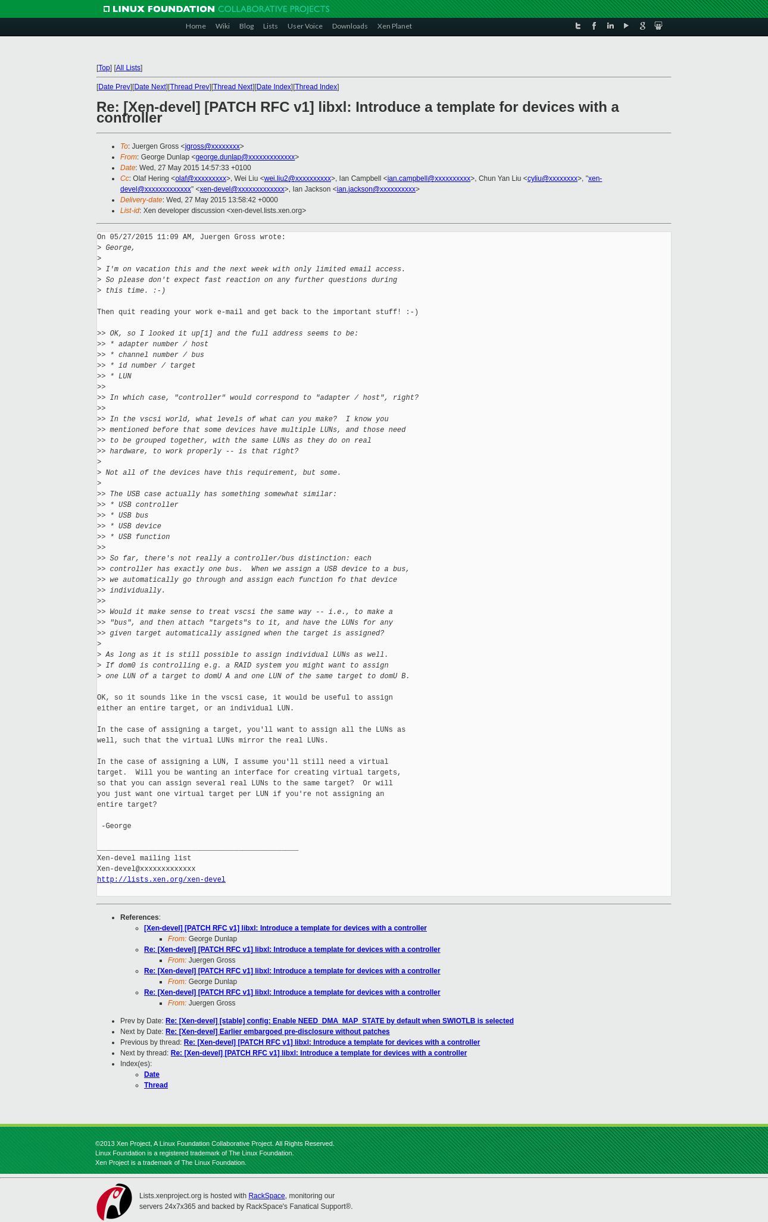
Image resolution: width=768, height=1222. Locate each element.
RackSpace (266, 1196)
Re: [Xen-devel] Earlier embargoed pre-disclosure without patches (278, 1031)
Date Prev (114, 87)
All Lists (128, 68)
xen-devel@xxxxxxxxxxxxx (241, 189)
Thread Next (232, 87)
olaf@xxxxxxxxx (200, 178)
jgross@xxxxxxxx (212, 146)
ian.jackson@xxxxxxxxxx (376, 189)
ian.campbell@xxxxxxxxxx (429, 178)
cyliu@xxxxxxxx (552, 178)
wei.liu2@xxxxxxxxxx (297, 178)
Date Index (274, 87)
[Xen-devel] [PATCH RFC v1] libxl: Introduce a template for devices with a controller (285, 928)
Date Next (150, 87)
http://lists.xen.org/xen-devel (161, 880)
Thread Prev (189, 87)
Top (104, 68)
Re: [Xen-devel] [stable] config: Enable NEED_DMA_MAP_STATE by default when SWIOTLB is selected (340, 1021)
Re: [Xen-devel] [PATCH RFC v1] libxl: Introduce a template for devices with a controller (292, 949)
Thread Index (316, 87)
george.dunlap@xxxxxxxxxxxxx (245, 157)
